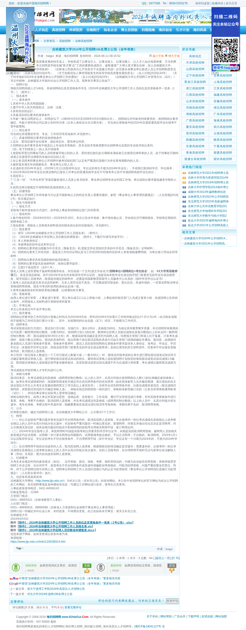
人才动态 (41, 30)
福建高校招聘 (223, 94)
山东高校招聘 (195, 101)
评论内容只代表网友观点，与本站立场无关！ (131, 600)
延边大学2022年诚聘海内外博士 (208, 220)
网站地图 (221, 616)
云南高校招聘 (223, 133)
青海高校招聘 (195, 152)
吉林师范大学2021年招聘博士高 (208, 173)
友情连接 (207, 616)
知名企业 (110, 30)
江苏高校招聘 (223, 88)
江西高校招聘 (195, 94)
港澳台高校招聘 (195, 159)
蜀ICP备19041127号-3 (149, 626)
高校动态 (195, 56)
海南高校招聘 (223, 120)
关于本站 (152, 616)
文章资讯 (49, 41)
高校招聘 (58, 30)
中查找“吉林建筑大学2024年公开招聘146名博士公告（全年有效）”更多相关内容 (64, 578)
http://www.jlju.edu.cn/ (50, 480)
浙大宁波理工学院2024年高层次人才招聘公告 (56, 588)
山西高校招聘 (195, 69)
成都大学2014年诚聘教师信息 (207, 192)
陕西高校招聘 (223, 139)
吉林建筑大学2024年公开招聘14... (205, 238)
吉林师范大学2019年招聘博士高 (208, 182)
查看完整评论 (73, 607)
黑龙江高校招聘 (195, 82)
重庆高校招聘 (195, 127)
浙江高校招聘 (195, 88)
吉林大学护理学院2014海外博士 (208, 187)
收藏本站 (217, 3)
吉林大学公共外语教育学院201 (207, 206)
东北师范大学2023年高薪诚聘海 (208, 201)
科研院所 (76, 30)
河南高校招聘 (195, 107)
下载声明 (193, 616)
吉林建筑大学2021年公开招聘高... (205, 243)
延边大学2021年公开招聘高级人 (208, 225)
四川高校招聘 (223, 127)
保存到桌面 (202, 3)
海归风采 (200, 30)
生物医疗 (93, 30)
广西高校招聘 (195, 120)
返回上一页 (163, 558)
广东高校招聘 (223, 114)
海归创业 (165, 30)
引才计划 (182, 30)
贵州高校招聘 (195, 133)
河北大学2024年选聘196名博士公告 (50, 594)
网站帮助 (166, 616)
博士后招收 (129, 30)
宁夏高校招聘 (223, 146)
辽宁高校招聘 (195, 75)
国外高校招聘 (223, 159)
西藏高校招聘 (195, 139)
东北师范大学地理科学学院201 (207, 211)
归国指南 (148, 30)
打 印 (175, 558)
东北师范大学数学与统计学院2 (207, 215)
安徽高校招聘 (223, 101)
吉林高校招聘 (83, 41)
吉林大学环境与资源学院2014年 (208, 177)
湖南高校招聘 (195, 114)
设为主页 (231, 3)
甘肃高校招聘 (195, 146)
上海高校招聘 (223, 82)
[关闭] (9, 73)
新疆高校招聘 (223, 152)
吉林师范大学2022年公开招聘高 (208, 196)
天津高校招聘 (195, 62)
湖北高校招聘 (223, 107)
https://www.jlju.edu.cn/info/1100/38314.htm (37, 541)
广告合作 (180, 616)
